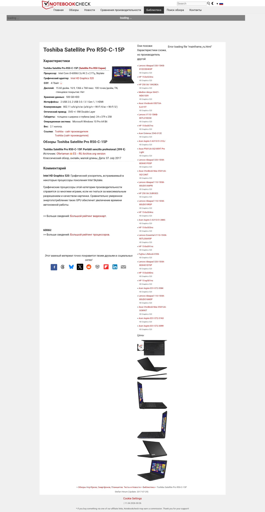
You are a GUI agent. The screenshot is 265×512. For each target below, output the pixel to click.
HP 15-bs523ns (146, 77)
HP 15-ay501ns (146, 280)
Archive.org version (94, 153)
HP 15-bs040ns (146, 273)
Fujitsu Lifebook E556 (149, 254)
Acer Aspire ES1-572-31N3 (151, 318)
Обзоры (74, 10)
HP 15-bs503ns (146, 227)
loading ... (13, 18)
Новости (89, 10)
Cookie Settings (132, 498)
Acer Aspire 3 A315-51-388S (152, 220)
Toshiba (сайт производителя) (72, 135)
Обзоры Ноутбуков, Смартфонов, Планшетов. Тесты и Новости (109, 487)
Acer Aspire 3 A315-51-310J (152, 141)
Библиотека (154, 10)
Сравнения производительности (120, 10)
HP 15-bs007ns (146, 125)
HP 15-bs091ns (146, 246)
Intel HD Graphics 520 (82, 78)
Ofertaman (62, 153)
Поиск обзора (175, 10)
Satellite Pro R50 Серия (92, 68)
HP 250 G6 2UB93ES (148, 193)
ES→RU (77, 153)
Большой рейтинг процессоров (89, 234)
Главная (58, 10)
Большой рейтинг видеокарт (88, 216)
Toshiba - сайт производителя (71, 131)
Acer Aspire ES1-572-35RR (151, 326)
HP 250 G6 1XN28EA (149, 84)
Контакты (195, 10)
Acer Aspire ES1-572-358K (151, 288)
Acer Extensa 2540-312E (150, 133)
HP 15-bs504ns (146, 212)
